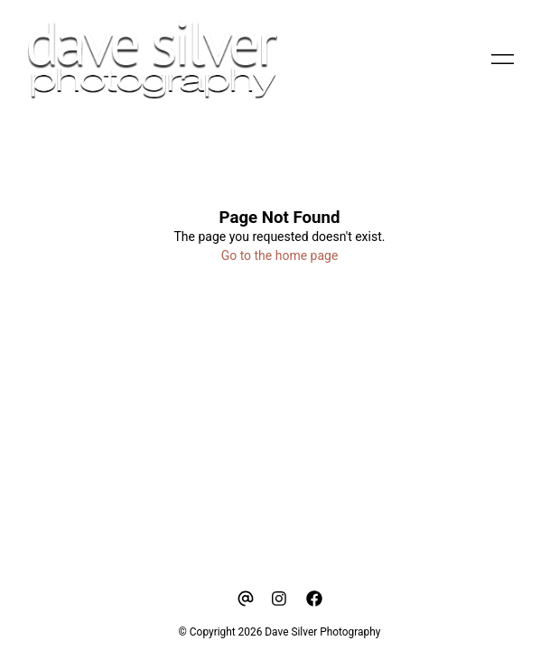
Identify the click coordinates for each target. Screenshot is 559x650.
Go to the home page (280, 255)
